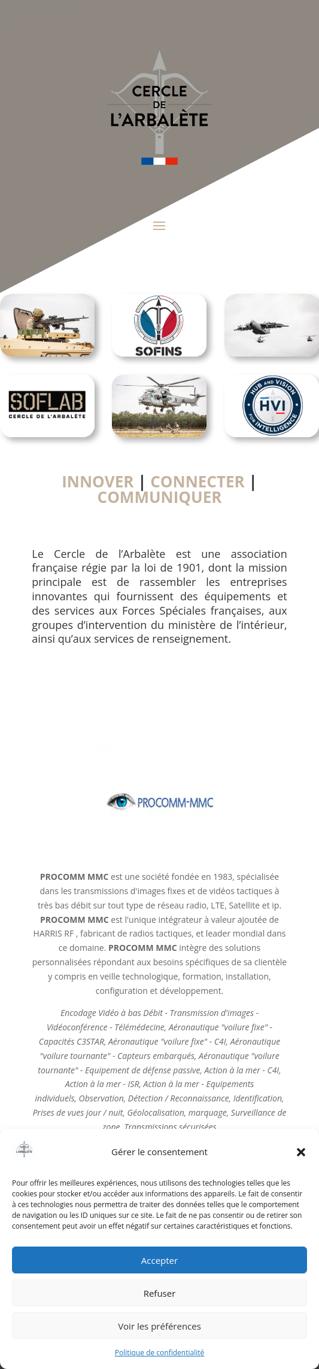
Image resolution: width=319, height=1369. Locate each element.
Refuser (160, 1293)
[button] (301, 1152)
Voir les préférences (159, 1326)
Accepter (159, 1260)
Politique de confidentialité (159, 1352)
